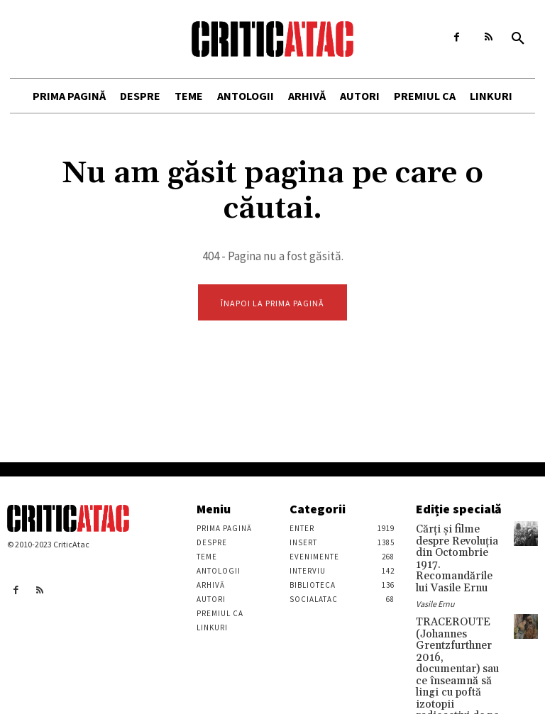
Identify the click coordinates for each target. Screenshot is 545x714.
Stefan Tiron (438, 689)
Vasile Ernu (435, 581)
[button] (518, 39)
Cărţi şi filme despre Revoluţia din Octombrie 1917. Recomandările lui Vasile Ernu (456, 549)
